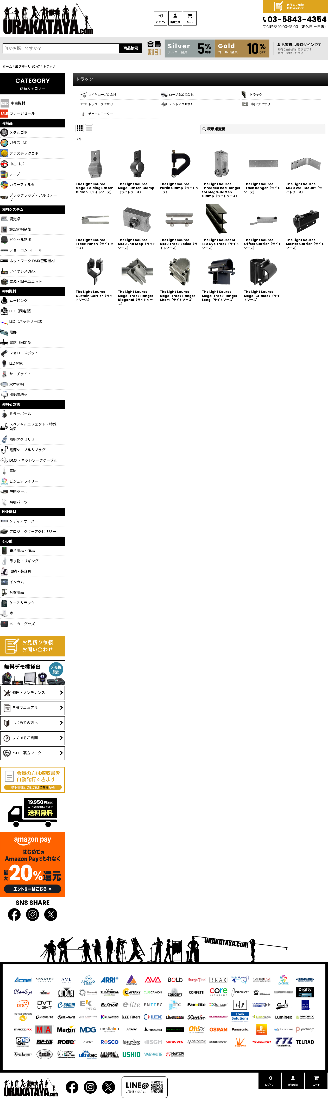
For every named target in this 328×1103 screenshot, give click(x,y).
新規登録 (196, 22)
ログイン (167, 22)
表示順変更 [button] (214, 138)
